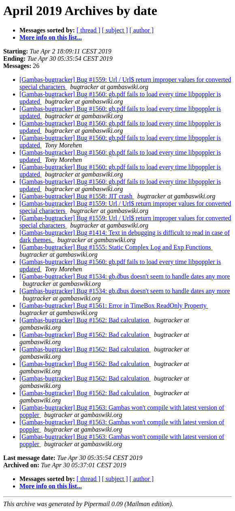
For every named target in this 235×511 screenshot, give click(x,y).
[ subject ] (115, 30)
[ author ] (142, 30)
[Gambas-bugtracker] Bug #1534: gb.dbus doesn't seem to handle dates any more (124, 276)
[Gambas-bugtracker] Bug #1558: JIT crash (76, 196)
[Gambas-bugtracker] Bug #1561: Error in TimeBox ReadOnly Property (113, 305)
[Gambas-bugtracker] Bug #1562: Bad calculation (85, 320)
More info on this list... (50, 37)
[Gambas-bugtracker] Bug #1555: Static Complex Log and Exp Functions (116, 247)
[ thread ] (88, 30)
